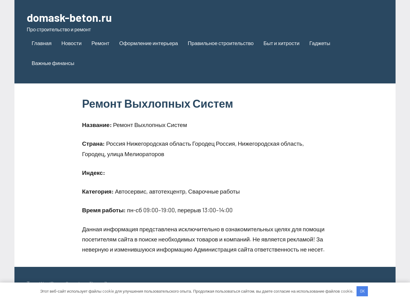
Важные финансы (53, 63)
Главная (42, 43)
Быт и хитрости (281, 43)
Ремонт (100, 43)
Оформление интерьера (148, 43)
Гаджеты (319, 43)
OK (362, 291)
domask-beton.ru (69, 17)
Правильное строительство (221, 43)
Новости (71, 43)
